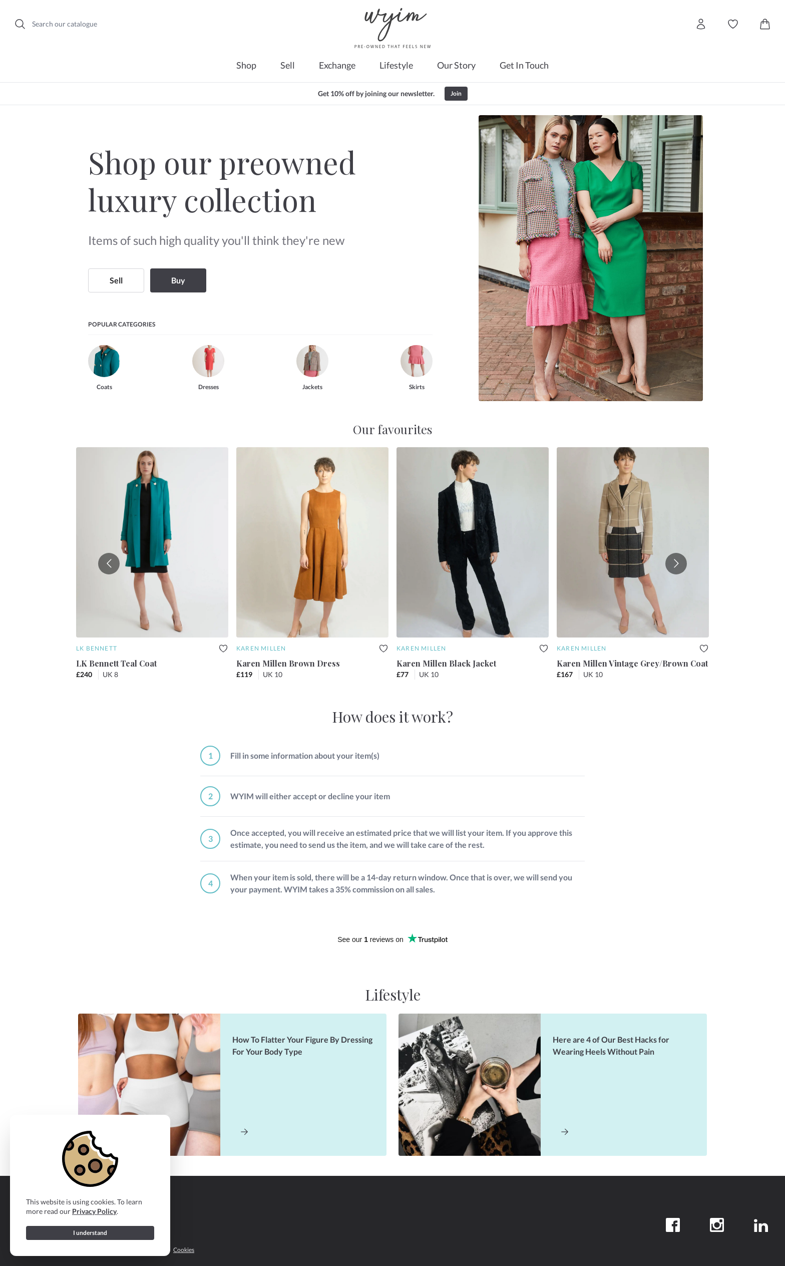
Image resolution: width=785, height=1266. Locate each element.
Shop (246, 65)
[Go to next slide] (676, 563)
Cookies (183, 1249)
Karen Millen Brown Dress (288, 663)
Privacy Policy (94, 1211)
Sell (287, 65)
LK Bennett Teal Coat (116, 663)
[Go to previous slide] (109, 563)
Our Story (456, 65)
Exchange (337, 65)
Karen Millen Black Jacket (446, 663)
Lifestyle (396, 65)
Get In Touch (524, 65)
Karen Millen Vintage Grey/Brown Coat (632, 663)
